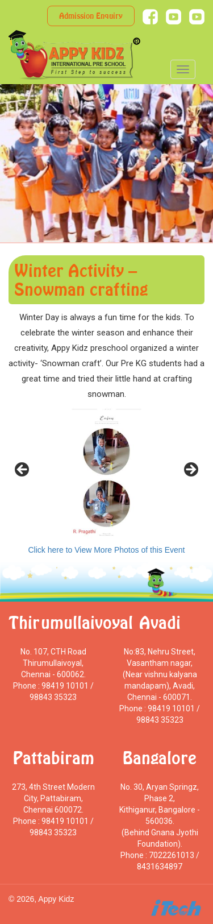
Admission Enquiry (91, 15)
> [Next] (190, 470)
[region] (106, 473)
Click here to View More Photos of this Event (106, 549)
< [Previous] (22, 470)
